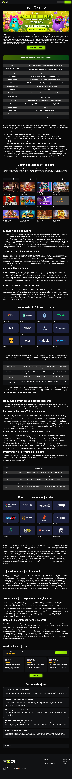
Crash (44, 179)
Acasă (23, 2)
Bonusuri (28, 2)
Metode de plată (66, 759)
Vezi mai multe (36, 675)
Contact (64, 763)
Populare (11, 179)
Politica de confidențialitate (49, 763)
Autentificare (60, 2)
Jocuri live (27, 179)
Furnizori (65, 761)
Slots (61, 179)
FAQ (43, 2)
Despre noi (46, 759)
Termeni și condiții (48, 761)
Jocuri (34, 2)
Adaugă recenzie (61, 652)
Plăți (39, 2)
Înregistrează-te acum (36, 47)
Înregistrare (67, 1)
